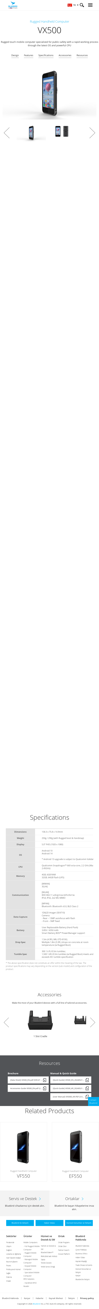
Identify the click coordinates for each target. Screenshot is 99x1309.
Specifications (45, 55)
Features (28, 55)
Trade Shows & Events (84, 1265)
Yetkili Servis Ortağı (48, 1266)
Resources (82, 55)
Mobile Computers (30, 1242)
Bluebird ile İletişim (83, 1279)
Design (15, 55)
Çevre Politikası (81, 1249)
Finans (8, 1265)
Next (92, 132)
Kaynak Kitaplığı (81, 1261)
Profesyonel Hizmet (13, 1269)
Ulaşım (8, 1246)
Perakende (10, 1242)
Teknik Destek (46, 1263)
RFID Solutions (28, 1279)
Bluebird (36, 1304)
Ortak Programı (63, 1242)
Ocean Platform (64, 1254)
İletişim (71, 1298)
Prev (7, 132)
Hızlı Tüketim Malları (13, 1258)
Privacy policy (87, 1298)
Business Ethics (81, 1253)
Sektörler (11, 1236)
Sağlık (8, 1273)
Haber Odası (80, 1257)
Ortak (61, 1236)
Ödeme (9, 1277)
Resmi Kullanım (11, 1261)
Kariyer (78, 1275)
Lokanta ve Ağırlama (13, 1254)
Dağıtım (9, 1250)
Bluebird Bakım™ (47, 1252)
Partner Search (63, 1250)
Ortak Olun (62, 1246)
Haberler (39, 1298)
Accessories (65, 55)
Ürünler (27, 1236)
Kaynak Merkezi (56, 1298)
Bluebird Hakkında (82, 1246)
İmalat (8, 1281)
